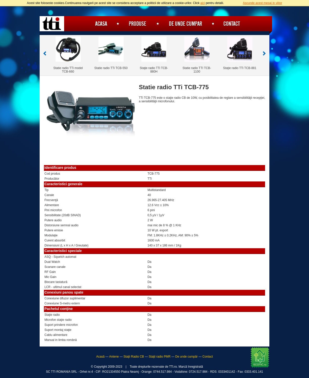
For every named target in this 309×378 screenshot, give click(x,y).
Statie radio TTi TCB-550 (111, 68)
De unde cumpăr (185, 23)
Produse (137, 23)
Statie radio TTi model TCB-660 (68, 69)
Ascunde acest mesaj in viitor (262, 3)
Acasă (100, 23)
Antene (114, 356)
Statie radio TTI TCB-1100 (197, 69)
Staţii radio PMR (160, 356)
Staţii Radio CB (133, 356)
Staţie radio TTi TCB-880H (154, 69)
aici (202, 3)
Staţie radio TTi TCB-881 (239, 68)
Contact (232, 23)
